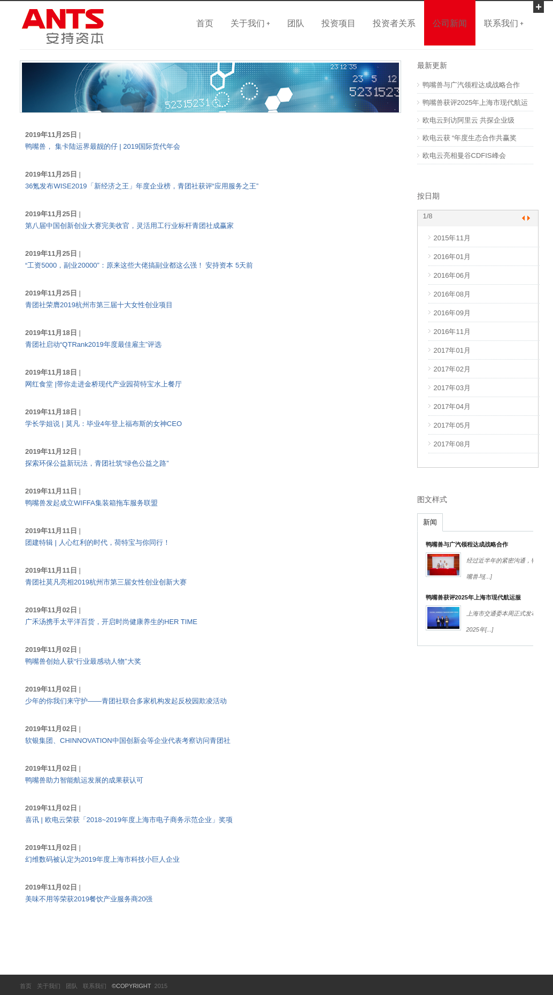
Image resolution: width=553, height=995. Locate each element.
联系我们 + (504, 23)
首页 (204, 23)
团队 (295, 23)
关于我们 (48, 986)
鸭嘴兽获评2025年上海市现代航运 (475, 102)
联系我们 (94, 986)
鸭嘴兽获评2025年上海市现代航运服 (473, 597)
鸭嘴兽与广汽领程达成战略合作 (471, 85)
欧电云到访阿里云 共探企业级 (469, 120)
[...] (488, 576)
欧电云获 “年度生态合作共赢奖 (470, 138)
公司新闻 (450, 23)
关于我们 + (250, 23)
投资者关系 (394, 23)
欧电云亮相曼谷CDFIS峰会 (464, 155)
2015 (159, 986)
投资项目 (338, 23)
